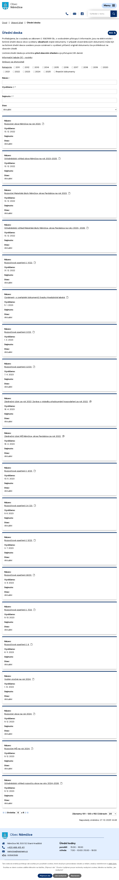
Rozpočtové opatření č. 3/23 (19, 471)
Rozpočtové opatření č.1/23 (19, 332)
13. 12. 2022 (9, 131)
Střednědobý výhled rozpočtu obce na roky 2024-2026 (33, 783)
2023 (27, 71)
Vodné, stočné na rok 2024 (19, 679)
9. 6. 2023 (9, 513)
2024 (37, 71)
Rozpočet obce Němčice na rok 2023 (24, 123)
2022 (17, 71)
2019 (95, 67)
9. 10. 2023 (9, 617)
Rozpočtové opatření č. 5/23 (19, 540)
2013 (37, 67)
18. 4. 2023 (9, 409)
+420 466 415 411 (15, 847)
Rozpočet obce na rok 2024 (19, 714)
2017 (76, 67)
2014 (46, 67)
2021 (7, 71)
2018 (85, 67)
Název (5, 78)
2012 (27, 67)
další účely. (112, 864)
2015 (56, 67)
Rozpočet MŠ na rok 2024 (18, 748)
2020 (105, 67)
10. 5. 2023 (9, 478)
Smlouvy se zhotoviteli (13, 61)
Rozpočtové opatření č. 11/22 (20, 262)
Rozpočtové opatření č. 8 (18, 644)
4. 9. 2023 (9, 582)
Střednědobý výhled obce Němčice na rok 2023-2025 (32, 158)
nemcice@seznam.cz (17, 851)
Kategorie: (7, 67)
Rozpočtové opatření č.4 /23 (20, 505)
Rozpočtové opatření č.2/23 (19, 366)
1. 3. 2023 (8, 339)
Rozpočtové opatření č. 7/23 (19, 609)
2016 (66, 67)
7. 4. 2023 (9, 374)
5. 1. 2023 (8, 305)
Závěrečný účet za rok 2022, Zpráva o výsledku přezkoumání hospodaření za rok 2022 (47, 401)
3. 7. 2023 (9, 548)
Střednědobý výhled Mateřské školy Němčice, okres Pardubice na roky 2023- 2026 (46, 228)
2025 (48, 71)
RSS (112, 32)
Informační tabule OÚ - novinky (17, 57)
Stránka (11, 812)
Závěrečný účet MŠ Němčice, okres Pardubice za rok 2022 (34, 436)
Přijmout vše (45, 876)
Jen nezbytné (60, 876)
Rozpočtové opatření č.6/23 (19, 575)
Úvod (4, 22)
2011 (18, 67)
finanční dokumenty (65, 71)
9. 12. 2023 (9, 721)
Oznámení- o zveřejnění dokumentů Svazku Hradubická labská (36, 297)
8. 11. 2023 (9, 652)
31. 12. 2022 (9, 270)
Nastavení (75, 876)
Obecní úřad (17, 22)
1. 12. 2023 (9, 687)
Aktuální (8, 143)
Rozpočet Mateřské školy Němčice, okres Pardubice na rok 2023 (37, 193)
